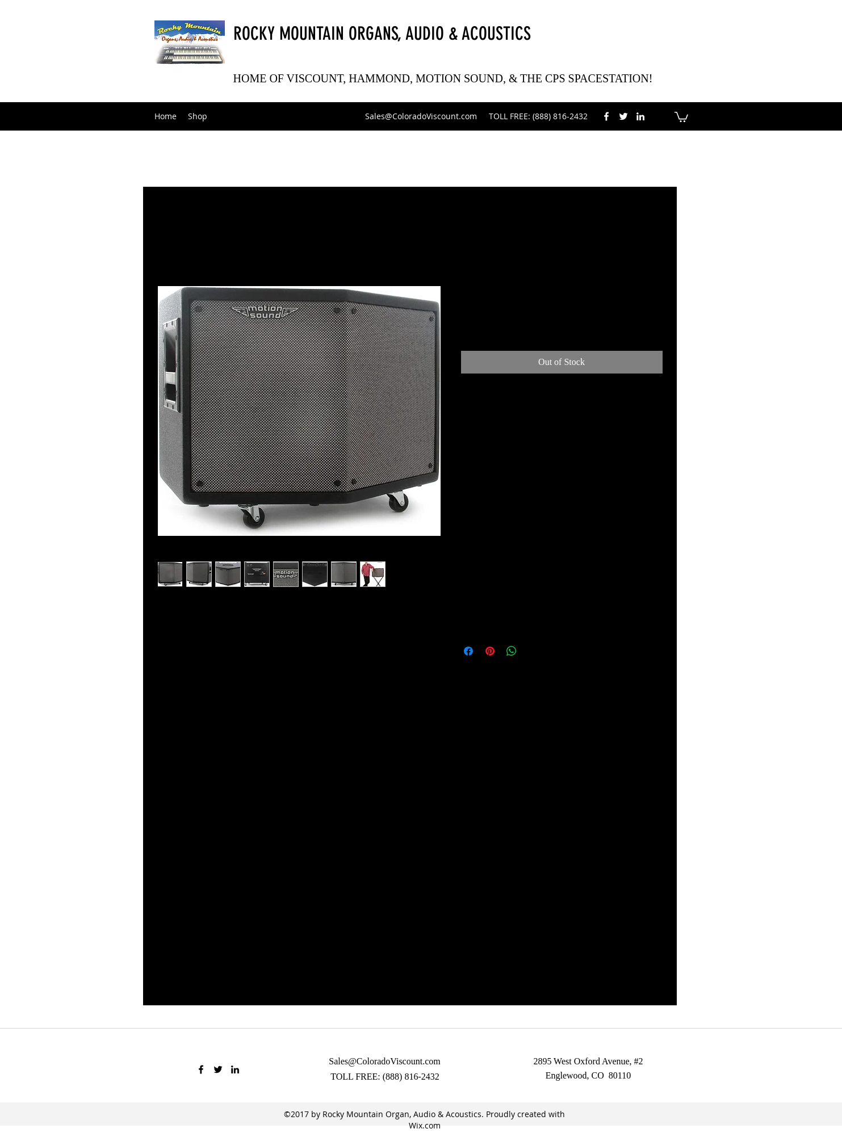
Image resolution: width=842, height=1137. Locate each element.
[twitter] (623, 116)
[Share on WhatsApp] (511, 651)
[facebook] (606, 116)
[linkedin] (640, 116)
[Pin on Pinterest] (490, 651)
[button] (681, 116)
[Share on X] (533, 651)
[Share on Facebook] (468, 651)
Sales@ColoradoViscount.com (421, 116)
